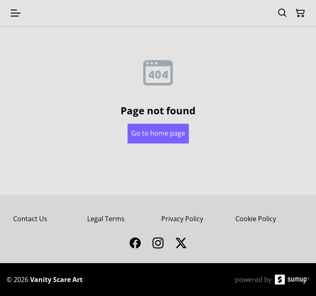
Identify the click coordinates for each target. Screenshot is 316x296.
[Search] (282, 13)
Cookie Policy (255, 218)
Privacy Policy (182, 218)
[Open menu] (16, 13)
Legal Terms (106, 218)
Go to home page (158, 133)
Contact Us (30, 218)
